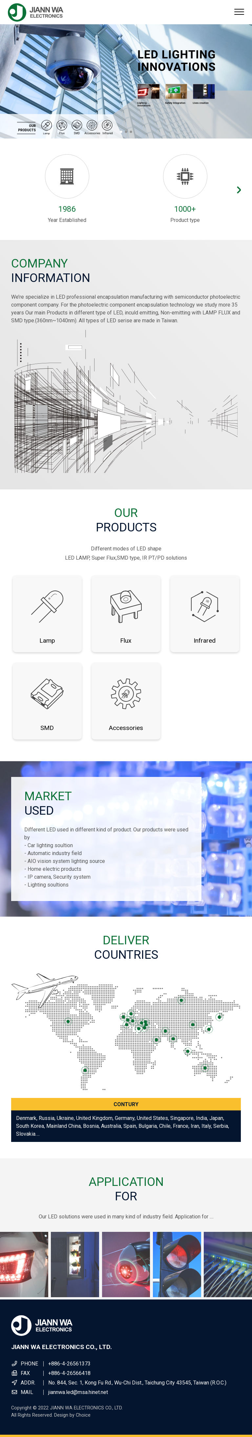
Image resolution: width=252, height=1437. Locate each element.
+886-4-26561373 (69, 1364)
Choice (83, 1415)
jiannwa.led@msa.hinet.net (78, 1392)
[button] (121, 132)
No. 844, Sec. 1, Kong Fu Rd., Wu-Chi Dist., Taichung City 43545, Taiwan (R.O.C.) (137, 1383)
